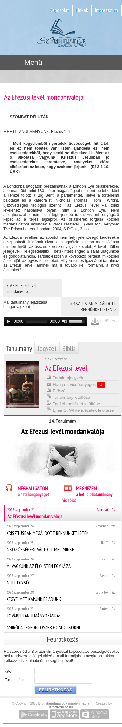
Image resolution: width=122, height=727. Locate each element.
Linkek (82, 10)
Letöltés (103, 321)
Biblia (69, 348)
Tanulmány (19, 348)
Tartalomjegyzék (65, 377)
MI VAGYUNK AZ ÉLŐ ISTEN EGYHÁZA (62, 563)
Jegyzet (47, 348)
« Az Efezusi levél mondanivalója (21, 288)
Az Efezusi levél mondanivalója (62, 513)
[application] (45, 321)
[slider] (36, 321)
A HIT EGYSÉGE (62, 579)
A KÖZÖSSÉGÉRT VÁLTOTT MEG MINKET (62, 546)
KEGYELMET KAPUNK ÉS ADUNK (62, 596)
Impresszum (106, 10)
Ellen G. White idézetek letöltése (80, 410)
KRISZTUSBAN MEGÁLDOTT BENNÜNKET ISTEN (62, 530)
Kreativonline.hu (61, 707)
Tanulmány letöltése (68, 397)
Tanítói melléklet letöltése (73, 403)
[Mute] (64, 321)
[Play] (8, 321)
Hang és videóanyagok (76, 384)
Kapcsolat (59, 10)
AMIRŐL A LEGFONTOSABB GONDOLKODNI (62, 626)
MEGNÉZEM (87, 493)
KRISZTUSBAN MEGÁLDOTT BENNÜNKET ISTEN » (93, 306)
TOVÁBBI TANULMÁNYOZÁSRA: (62, 612)
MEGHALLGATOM (26, 490)
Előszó (56, 390)
